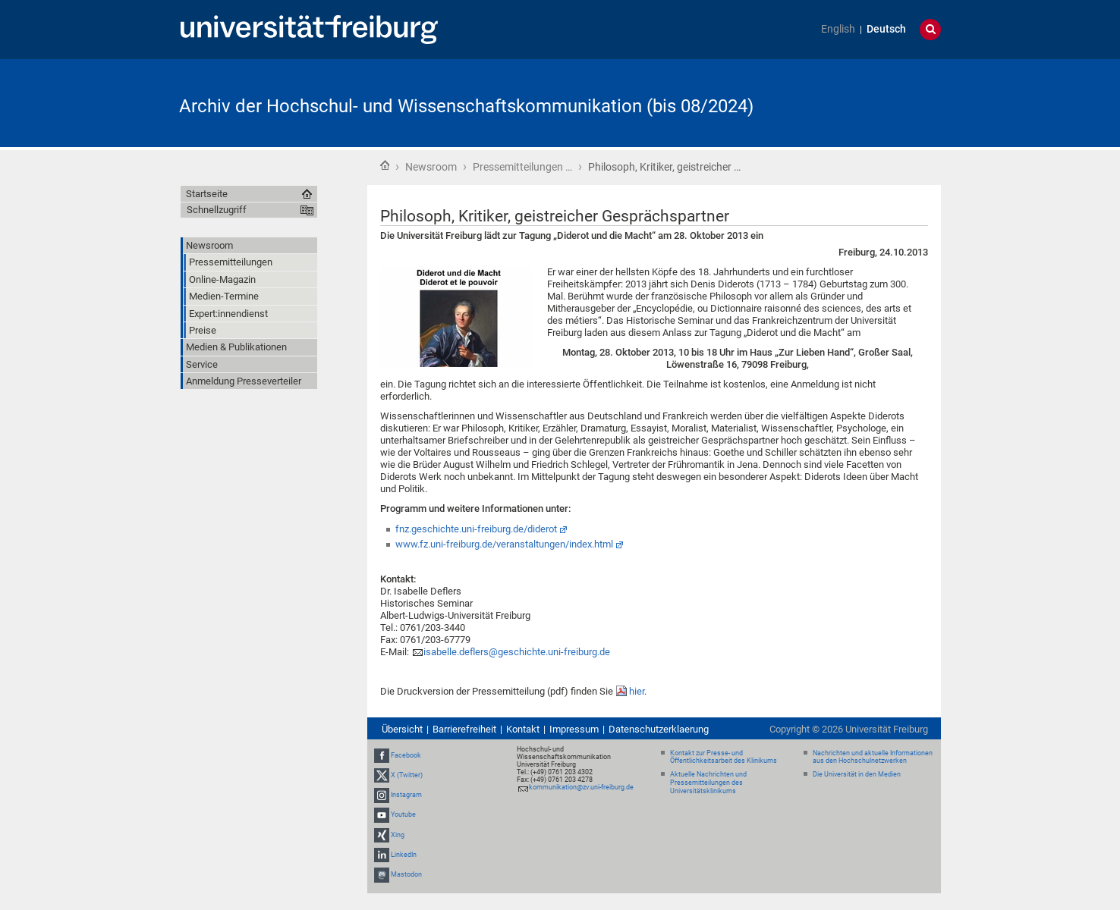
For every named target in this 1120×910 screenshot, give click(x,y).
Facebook (406, 755)
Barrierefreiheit (464, 729)
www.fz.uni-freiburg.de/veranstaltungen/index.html (504, 544)
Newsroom (431, 167)
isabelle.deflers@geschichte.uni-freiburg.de (516, 651)
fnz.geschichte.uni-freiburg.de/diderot (476, 529)
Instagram (406, 795)
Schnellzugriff (217, 209)
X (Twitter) (407, 775)
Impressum (574, 729)
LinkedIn (404, 854)
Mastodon (406, 874)
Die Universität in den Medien (857, 774)
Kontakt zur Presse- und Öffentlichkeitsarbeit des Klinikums (723, 757)
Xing (397, 835)
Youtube (403, 815)
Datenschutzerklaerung (659, 729)
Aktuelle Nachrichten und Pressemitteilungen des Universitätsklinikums (708, 782)
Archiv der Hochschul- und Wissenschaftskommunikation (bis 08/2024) (466, 106)
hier (636, 691)
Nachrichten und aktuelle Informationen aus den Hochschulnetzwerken (873, 757)
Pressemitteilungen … (522, 167)
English (838, 29)
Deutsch (886, 29)
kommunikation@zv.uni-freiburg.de (581, 787)
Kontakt (523, 729)
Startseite (384, 165)
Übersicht (402, 729)
